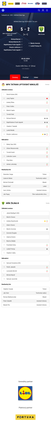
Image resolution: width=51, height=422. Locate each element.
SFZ (11, 15)
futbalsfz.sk (5, 15)
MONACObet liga (19, 15)
